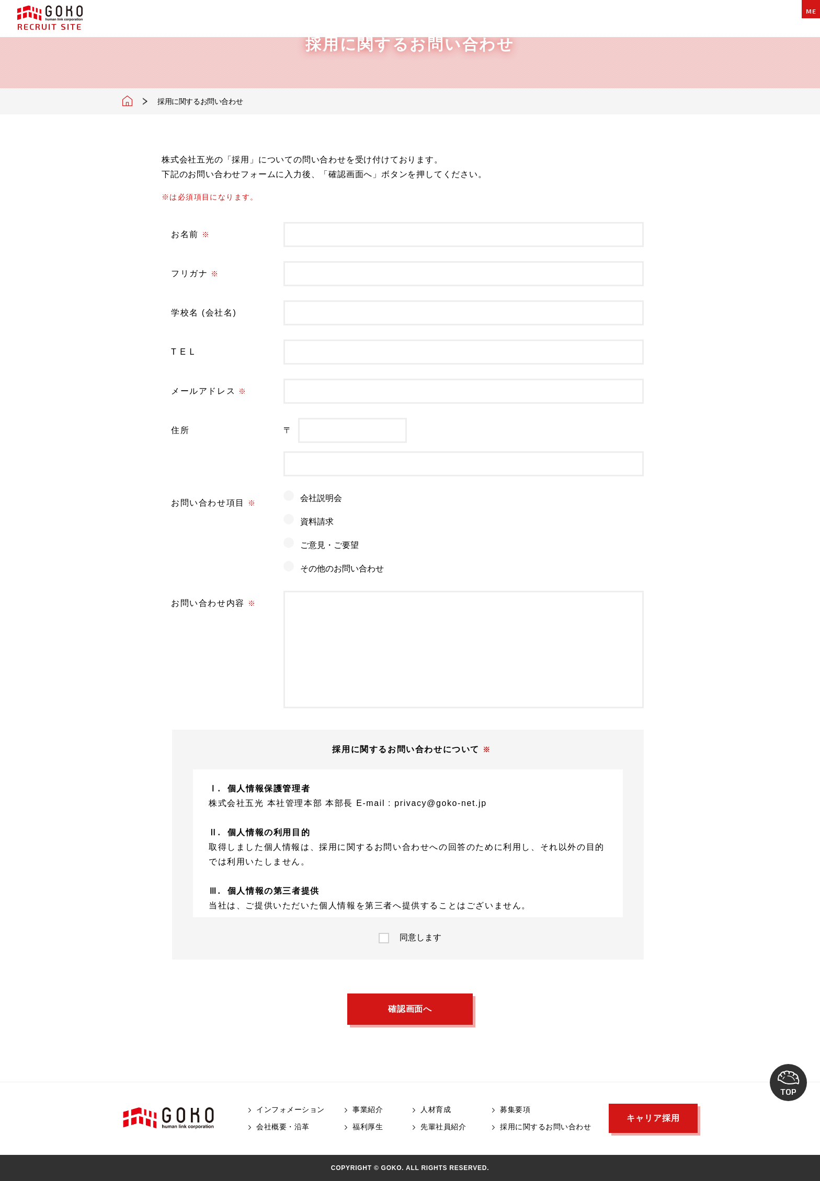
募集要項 (515, 1109)
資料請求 (317, 521)
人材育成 (435, 1109)
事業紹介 (367, 1109)
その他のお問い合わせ (342, 568)
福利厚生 (367, 1126)
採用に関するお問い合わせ (545, 1126)
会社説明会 (321, 498)
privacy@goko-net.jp (440, 803)
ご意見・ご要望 (329, 545)
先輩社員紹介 (443, 1126)
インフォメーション (290, 1109)
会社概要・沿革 (283, 1126)
